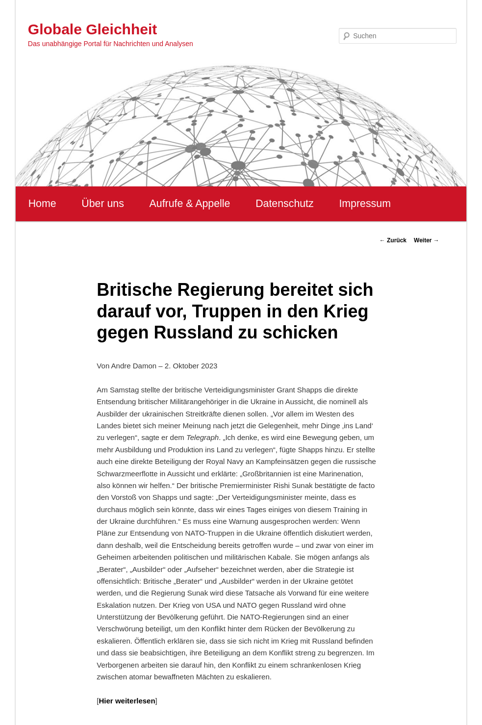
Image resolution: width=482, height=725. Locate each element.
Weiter (426, 240)
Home (42, 203)
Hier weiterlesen (127, 701)
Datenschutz (284, 203)
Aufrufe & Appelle (190, 203)
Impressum (364, 203)
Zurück (393, 240)
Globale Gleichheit (92, 29)
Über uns (102, 203)
